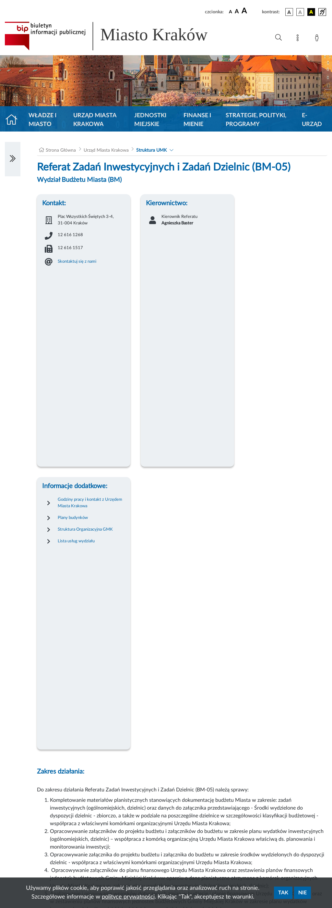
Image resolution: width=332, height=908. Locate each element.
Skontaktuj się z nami (77, 261)
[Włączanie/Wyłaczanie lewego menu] (12, 159)
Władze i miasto (42, 120)
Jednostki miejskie (150, 120)
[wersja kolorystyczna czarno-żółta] (311, 12)
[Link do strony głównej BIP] (115, 36)
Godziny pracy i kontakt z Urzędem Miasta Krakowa (90, 502)
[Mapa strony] (299, 39)
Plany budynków (73, 517)
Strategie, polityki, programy (256, 120)
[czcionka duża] (251, 11)
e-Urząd (312, 120)
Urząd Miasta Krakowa (94, 120)
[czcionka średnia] (237, 11)
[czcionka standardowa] (230, 12)
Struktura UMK (151, 150)
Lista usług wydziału (76, 541)
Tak (283, 892)
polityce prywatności (128, 897)
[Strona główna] (14, 120)
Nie (302, 892)
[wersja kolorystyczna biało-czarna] (300, 12)
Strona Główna (61, 150)
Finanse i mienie (197, 120)
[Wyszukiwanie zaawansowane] (278, 37)
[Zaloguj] (318, 39)
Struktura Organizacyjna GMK (85, 529)
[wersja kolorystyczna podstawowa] (289, 12)
